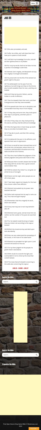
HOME (20, 268)
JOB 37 (26, 268)
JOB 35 (15, 268)
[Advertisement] (20, 35)
